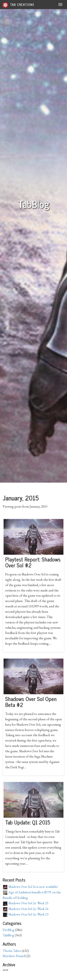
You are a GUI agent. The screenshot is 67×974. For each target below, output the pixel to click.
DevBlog (8, 930)
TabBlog (8, 935)
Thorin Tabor (12, 950)
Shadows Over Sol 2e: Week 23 (25, 914)
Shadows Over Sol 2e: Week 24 (25, 909)
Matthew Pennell (14, 956)
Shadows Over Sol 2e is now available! (30, 886)
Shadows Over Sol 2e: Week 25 (25, 903)
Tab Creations (18, 5)
